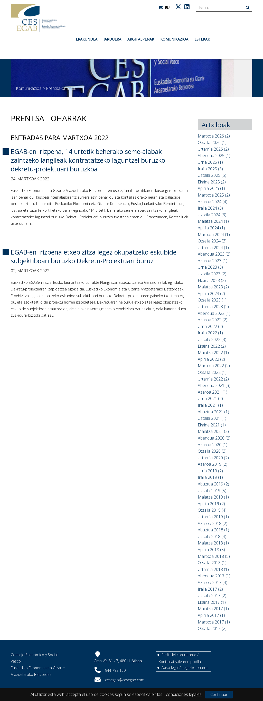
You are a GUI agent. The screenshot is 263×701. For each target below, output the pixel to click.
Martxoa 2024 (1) (214, 234)
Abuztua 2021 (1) (213, 412)
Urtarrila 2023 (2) (213, 306)
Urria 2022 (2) (210, 326)
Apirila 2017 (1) (211, 615)
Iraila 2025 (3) (210, 169)
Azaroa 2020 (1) (212, 444)
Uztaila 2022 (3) (212, 339)
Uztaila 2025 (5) (212, 175)
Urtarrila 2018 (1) (213, 569)
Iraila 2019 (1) (210, 477)
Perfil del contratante (179, 654)
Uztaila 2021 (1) (212, 418)
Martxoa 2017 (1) (214, 622)
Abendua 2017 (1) (214, 576)
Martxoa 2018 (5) (214, 556)
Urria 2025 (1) (210, 162)
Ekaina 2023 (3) (212, 280)
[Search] (222, 7)
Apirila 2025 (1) (211, 188)
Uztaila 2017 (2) (212, 595)
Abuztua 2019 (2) (213, 484)
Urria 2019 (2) (210, 471)
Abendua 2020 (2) (214, 438)
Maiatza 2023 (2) (213, 287)
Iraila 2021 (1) (210, 405)
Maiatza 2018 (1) (213, 543)
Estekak (202, 39)
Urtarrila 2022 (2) (213, 379)
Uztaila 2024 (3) (212, 215)
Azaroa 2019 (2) (212, 464)
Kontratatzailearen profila (180, 661)
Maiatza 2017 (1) (213, 608)
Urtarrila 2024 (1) (213, 247)
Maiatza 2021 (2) (213, 431)
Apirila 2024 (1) (211, 228)
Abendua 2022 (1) (214, 313)
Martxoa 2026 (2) (214, 136)
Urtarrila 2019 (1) (213, 517)
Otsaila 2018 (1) (212, 563)
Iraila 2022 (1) (210, 333)
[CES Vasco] (38, 18)
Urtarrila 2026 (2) (213, 149)
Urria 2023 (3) (210, 267)
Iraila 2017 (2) (210, 589)
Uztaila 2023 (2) (212, 274)
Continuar (219, 694)
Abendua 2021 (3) (214, 385)
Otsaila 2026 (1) (212, 142)
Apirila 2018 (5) (211, 549)
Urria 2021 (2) (210, 398)
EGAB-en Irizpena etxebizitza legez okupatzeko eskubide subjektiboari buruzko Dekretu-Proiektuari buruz (93, 256)
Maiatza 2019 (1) (213, 497)
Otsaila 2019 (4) (212, 510)
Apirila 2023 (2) (211, 293)
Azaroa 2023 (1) (212, 261)
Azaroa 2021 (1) (212, 392)
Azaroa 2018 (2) (212, 523)
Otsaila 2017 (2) (212, 628)
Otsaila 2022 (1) (212, 372)
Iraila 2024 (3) (210, 208)
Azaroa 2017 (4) (212, 582)
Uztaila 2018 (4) (212, 536)
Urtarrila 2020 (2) (213, 458)
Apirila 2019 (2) (211, 504)
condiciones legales (184, 694)
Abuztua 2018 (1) (213, 530)
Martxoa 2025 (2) (214, 195)
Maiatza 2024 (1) (213, 221)
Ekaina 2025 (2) (212, 182)
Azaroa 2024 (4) (212, 202)
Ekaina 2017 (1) (212, 602)
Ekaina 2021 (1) (212, 425)
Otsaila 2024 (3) (212, 241)
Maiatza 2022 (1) (213, 352)
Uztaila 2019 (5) (212, 490)
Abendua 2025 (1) (214, 155)
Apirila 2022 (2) (211, 359)
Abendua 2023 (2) (214, 254)
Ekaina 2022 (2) (212, 346)
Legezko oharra (195, 667)
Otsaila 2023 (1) (212, 300)
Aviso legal (170, 667)
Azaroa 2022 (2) (212, 320)
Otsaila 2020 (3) (212, 451)
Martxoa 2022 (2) (214, 365)
